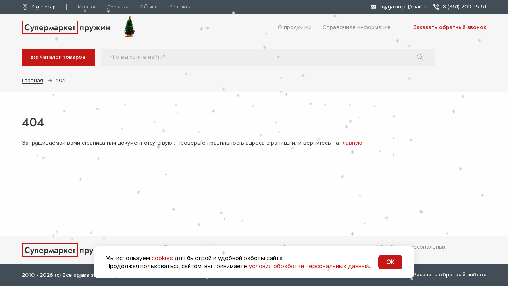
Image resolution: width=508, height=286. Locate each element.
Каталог (87, 7)
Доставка (118, 7)
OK (390, 262)
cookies (162, 258)
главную (351, 142)
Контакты (180, 7)
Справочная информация (357, 27)
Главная (32, 80)
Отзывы (149, 7)
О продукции (295, 27)
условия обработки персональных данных (309, 266)
